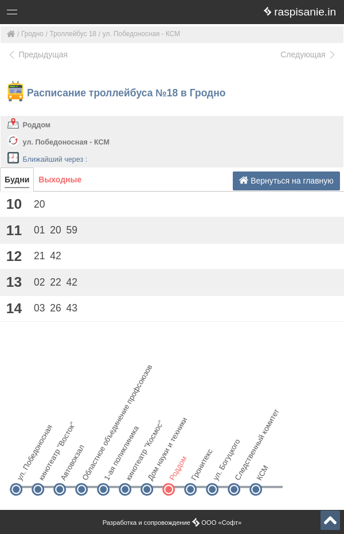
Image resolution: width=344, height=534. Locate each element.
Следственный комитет (243, 469)
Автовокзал (69, 469)
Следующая (308, 54)
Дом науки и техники (156, 469)
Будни (17, 179)
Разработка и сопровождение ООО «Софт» (172, 522)
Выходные (59, 179)
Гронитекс (199, 469)
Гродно (32, 34)
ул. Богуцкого (221, 469)
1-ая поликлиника (112, 469)
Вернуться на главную (286, 180)
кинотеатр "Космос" (134, 469)
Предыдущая (37, 54)
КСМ (262, 472)
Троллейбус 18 (73, 34)
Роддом (36, 125)
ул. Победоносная (25, 469)
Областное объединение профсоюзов (90, 469)
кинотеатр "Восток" (47, 469)
